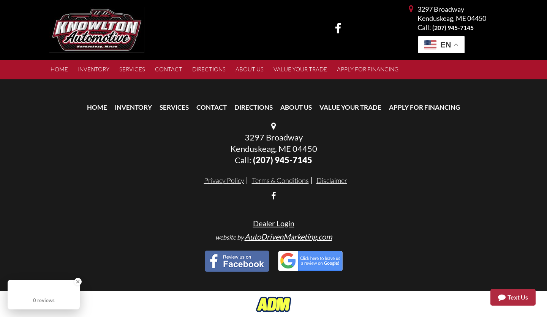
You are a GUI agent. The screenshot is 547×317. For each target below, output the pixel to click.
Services (174, 107)
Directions (253, 107)
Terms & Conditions (280, 180)
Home (97, 107)
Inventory (133, 107)
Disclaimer (331, 180)
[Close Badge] (78, 281)
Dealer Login (273, 223)
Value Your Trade (350, 107)
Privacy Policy (224, 180)
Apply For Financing (424, 107)
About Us (296, 107)
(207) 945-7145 (453, 27)
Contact (211, 107)
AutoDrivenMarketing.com (288, 236)
